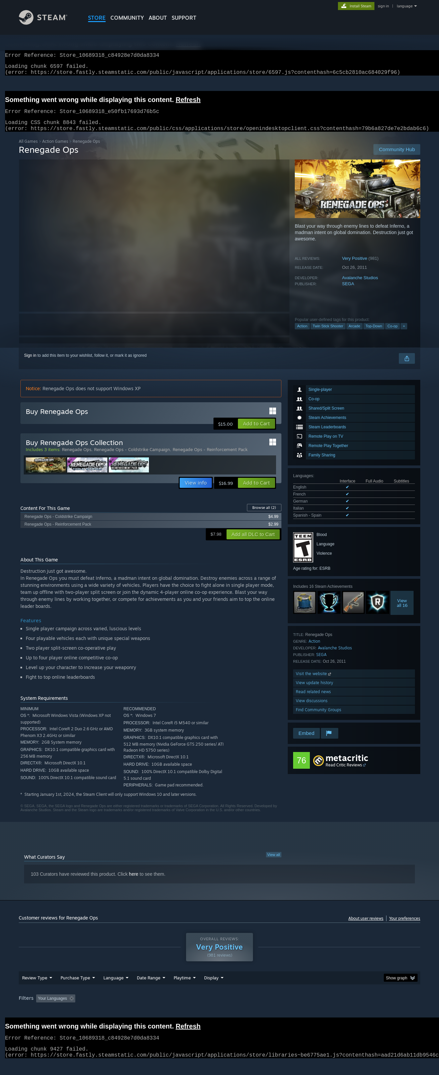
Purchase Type (75, 990)
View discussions (312, 708)
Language (113, 990)
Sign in (30, 363)
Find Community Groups (318, 717)
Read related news (313, 699)
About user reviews (365, 926)
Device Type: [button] (361, 1011)
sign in (383, 6)
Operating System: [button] (275, 1011)
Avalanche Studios (360, 285)
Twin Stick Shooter (328, 334)
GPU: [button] (333, 1011)
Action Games (55, 149)
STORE (97, 17)
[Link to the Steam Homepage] (48, 23)
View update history (314, 690)
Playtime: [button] (172, 1011)
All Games (28, 149)
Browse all (264, 515)
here (133, 882)
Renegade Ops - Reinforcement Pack (210, 457)
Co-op (392, 334)
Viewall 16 (402, 611)
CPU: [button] (310, 1011)
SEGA (348, 291)
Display (211, 990)
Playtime (182, 990)
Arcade (354, 334)
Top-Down (374, 334)
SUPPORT (184, 17)
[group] (219, 1011)
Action (302, 334)
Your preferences (404, 926)
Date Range (148, 990)
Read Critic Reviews (344, 772)
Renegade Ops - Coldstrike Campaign (132, 457)
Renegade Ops (76, 457)
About (158, 17)
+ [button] (404, 334)
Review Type (34, 990)
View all (273, 863)
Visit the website (314, 681)
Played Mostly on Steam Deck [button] (220, 1011)
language (405, 6)
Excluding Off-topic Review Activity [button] (120, 1011)
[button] (256, 431)
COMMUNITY (127, 17)
